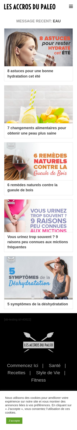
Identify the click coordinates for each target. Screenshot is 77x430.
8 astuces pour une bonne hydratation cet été (30, 73)
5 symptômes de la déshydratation (37, 304)
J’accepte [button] (14, 420)
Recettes (16, 372)
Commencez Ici (22, 365)
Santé (55, 365)
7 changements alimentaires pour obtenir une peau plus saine (36, 130)
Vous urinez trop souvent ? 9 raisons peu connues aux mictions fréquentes (37, 242)
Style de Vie (48, 372)
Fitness (38, 380)
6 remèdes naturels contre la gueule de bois (32, 187)
